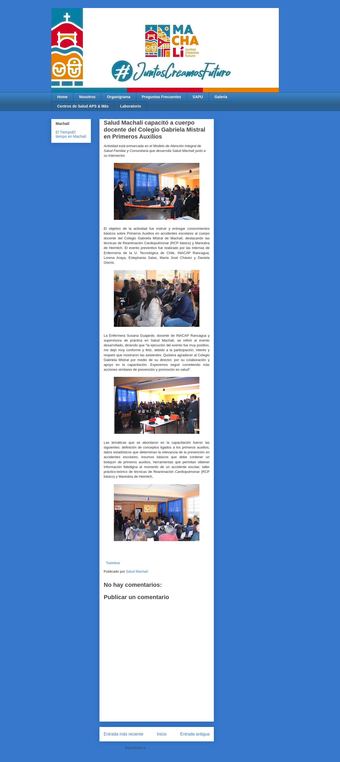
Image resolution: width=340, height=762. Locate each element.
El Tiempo (64, 132)
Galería (220, 97)
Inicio (162, 734)
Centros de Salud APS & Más (83, 106)
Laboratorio (130, 106)
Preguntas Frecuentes (161, 97)
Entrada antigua (195, 734)
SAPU (198, 97)
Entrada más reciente (123, 734)
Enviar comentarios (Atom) (167, 748)
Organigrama (118, 97)
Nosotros (87, 97)
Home (62, 97)
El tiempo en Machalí (71, 134)
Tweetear (113, 563)
